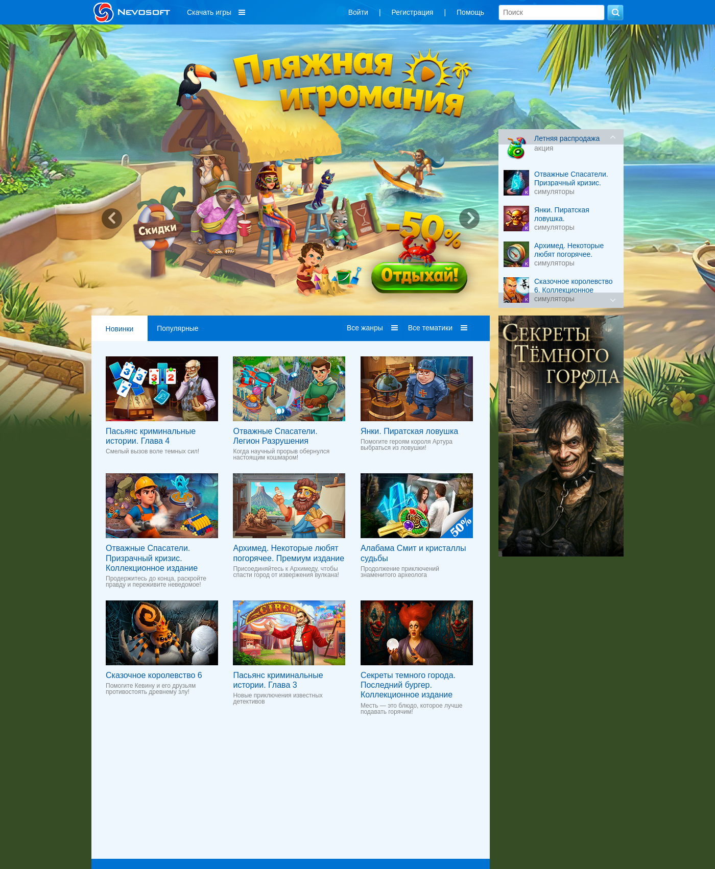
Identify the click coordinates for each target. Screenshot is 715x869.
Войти (358, 12)
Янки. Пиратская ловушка (409, 431)
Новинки (120, 329)
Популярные (177, 328)
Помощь (470, 12)
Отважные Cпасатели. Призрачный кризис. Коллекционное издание (152, 558)
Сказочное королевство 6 (154, 675)
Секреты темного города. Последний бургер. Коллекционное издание (408, 685)
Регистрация (413, 12)
